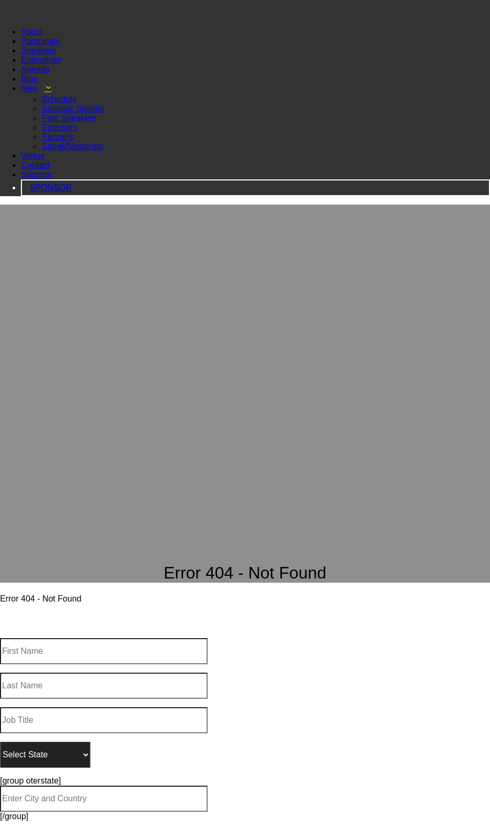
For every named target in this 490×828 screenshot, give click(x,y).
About (32, 22)
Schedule (59, 89)
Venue (32, 146)
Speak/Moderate (72, 136)
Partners (57, 127)
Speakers (38, 41)
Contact (35, 155)
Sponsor (36, 165)
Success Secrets (73, 99)
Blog (29, 69)
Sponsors (59, 118)
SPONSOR (51, 178)
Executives (41, 50)
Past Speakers (69, 108)
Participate (41, 31)
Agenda (35, 59)
